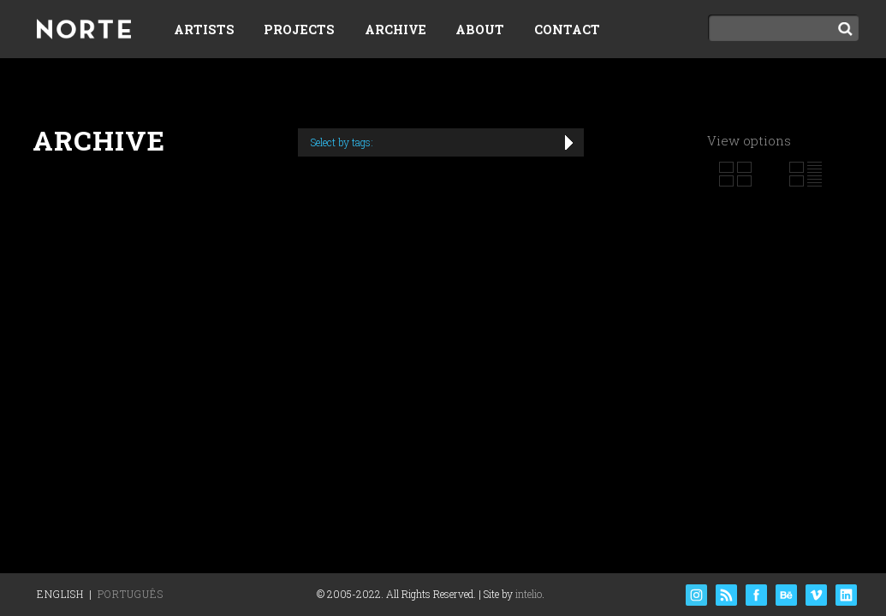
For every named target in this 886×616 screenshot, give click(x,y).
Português (131, 594)
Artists (204, 29)
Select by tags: (342, 142)
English (60, 594)
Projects (299, 29)
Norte (84, 31)
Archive (395, 29)
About (479, 29)
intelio (528, 594)
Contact (567, 29)
